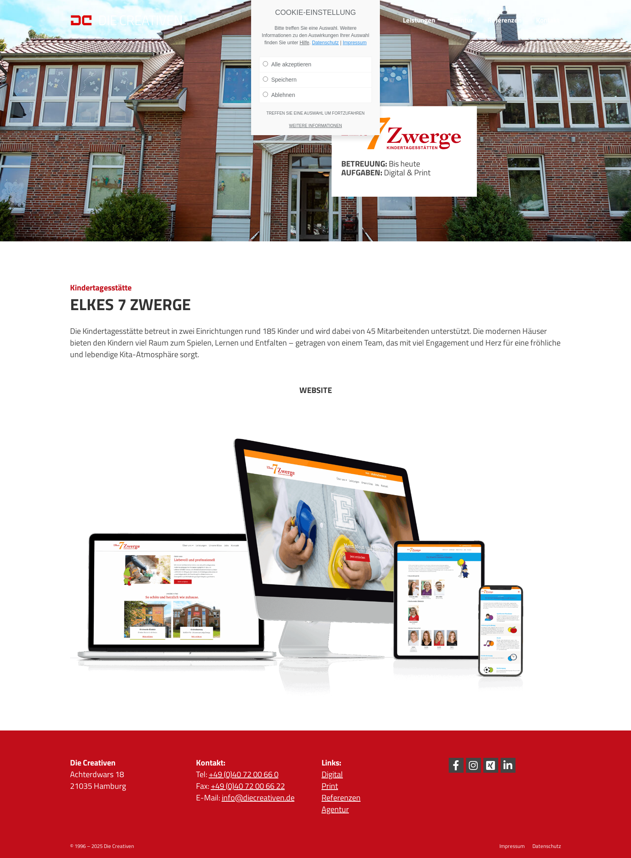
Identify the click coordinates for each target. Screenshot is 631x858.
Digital (332, 774)
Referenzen (341, 797)
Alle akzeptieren (287, 64)
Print (330, 786)
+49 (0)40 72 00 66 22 (248, 786)
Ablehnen (279, 95)
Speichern (280, 79)
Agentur (335, 809)
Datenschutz (325, 42)
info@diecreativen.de (258, 797)
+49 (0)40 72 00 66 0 (243, 774)
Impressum (355, 42)
